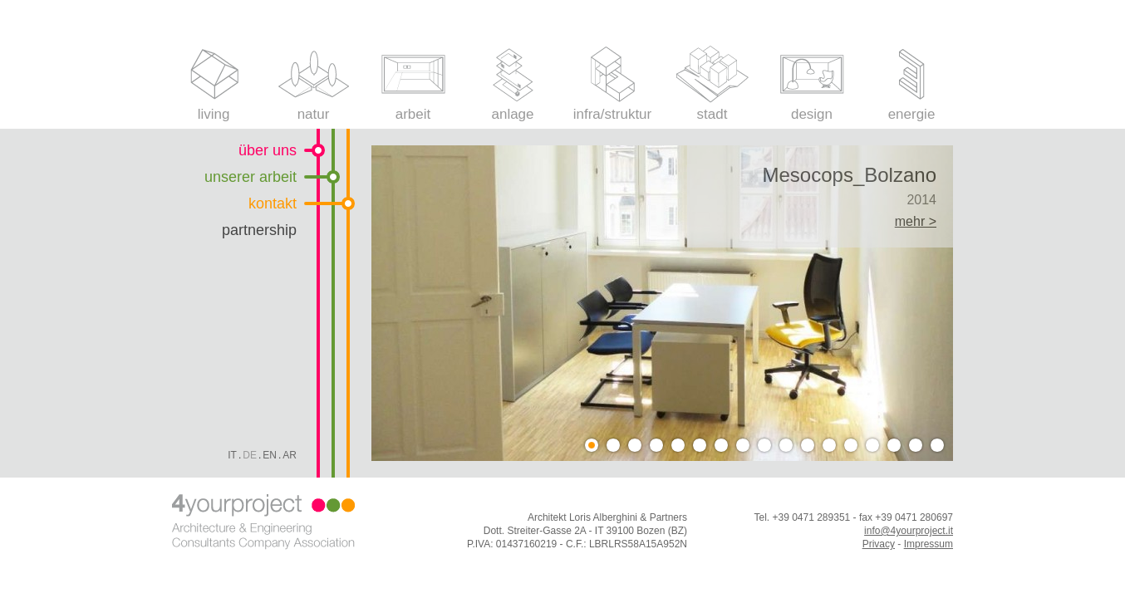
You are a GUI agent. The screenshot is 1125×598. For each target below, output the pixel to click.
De (250, 455)
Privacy (878, 544)
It (232, 455)
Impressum (928, 544)
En (270, 455)
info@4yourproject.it (908, 531)
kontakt (272, 203)
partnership (259, 230)
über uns (267, 150)
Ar (289, 455)
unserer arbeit (250, 177)
